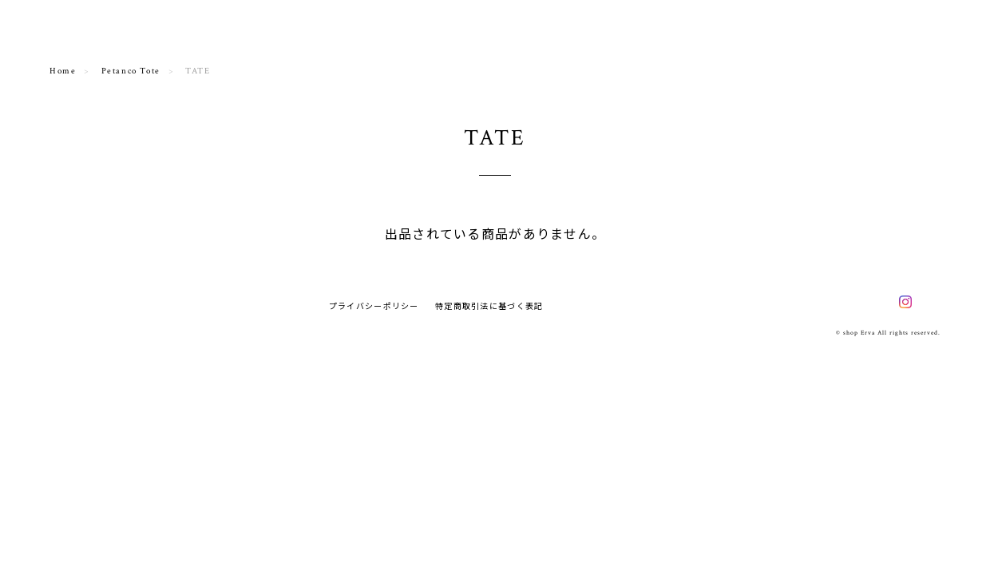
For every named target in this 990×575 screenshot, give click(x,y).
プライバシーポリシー (374, 305)
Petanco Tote (130, 71)
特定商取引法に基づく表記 (489, 305)
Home (63, 71)
